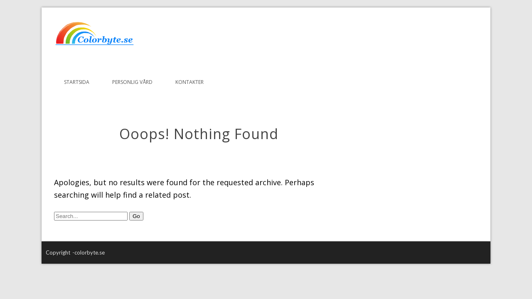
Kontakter (189, 82)
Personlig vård (132, 82)
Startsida (76, 82)
